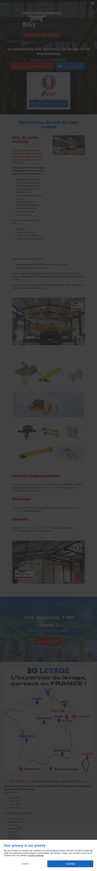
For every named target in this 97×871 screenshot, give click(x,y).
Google (31, 855)
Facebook (39, 855)
